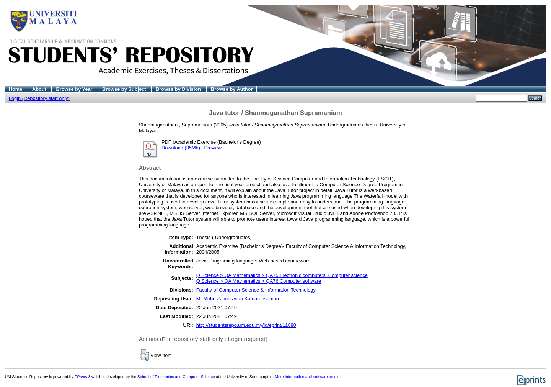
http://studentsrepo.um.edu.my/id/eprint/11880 (246, 325)
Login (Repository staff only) (39, 98)
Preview (213, 148)
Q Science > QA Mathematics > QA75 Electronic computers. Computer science (282, 275)
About (40, 89)
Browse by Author (232, 89)
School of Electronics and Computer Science (176, 377)
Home (16, 89)
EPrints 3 (83, 377)
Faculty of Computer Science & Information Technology (256, 290)
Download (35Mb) (180, 148)
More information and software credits (308, 377)
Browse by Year (75, 89)
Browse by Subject (124, 89)
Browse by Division (179, 89)
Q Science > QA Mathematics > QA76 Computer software (258, 281)
